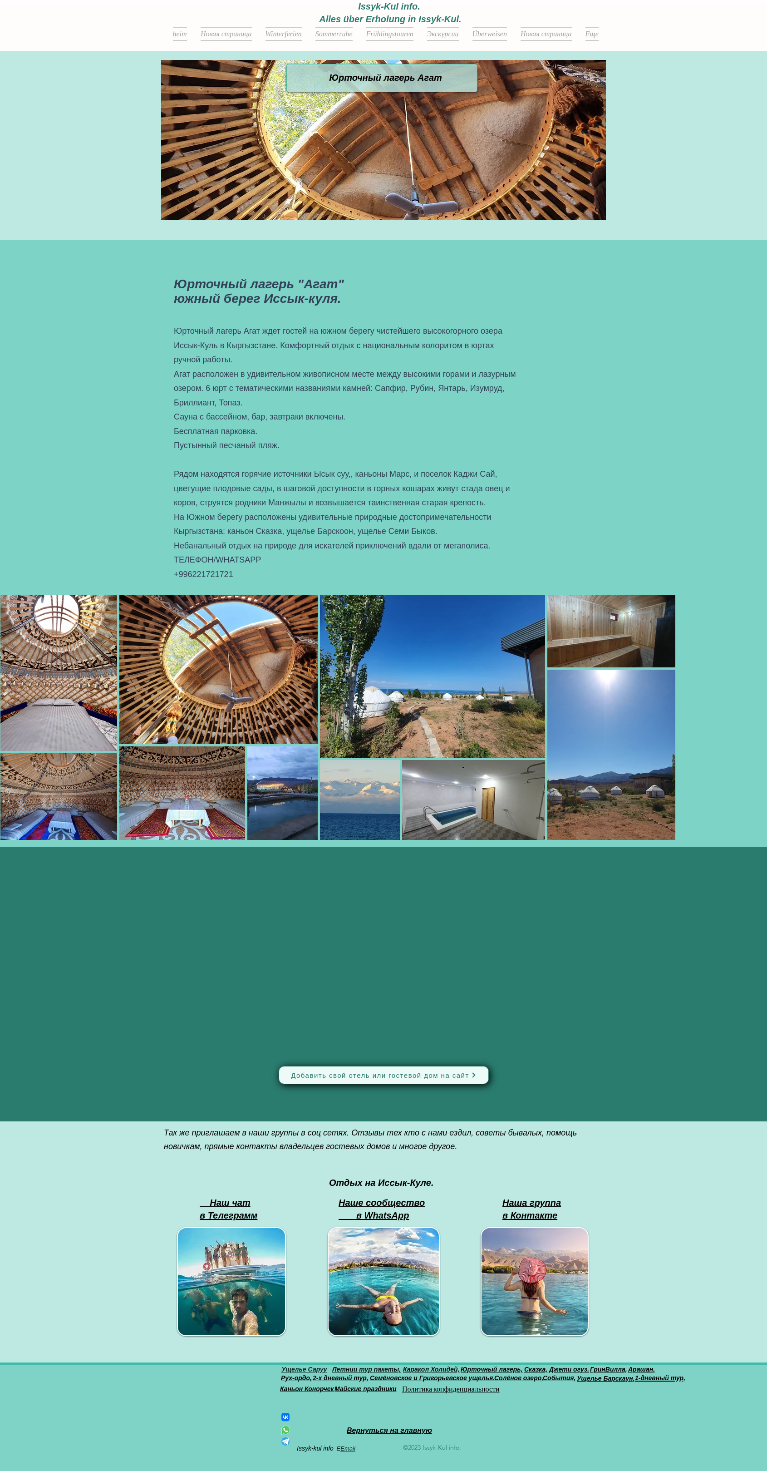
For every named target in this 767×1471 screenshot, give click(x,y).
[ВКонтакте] (285, 1417)
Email (347, 1448)
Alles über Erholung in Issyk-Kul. (390, 19)
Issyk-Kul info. (389, 6)
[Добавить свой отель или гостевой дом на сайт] (384, 1075)
